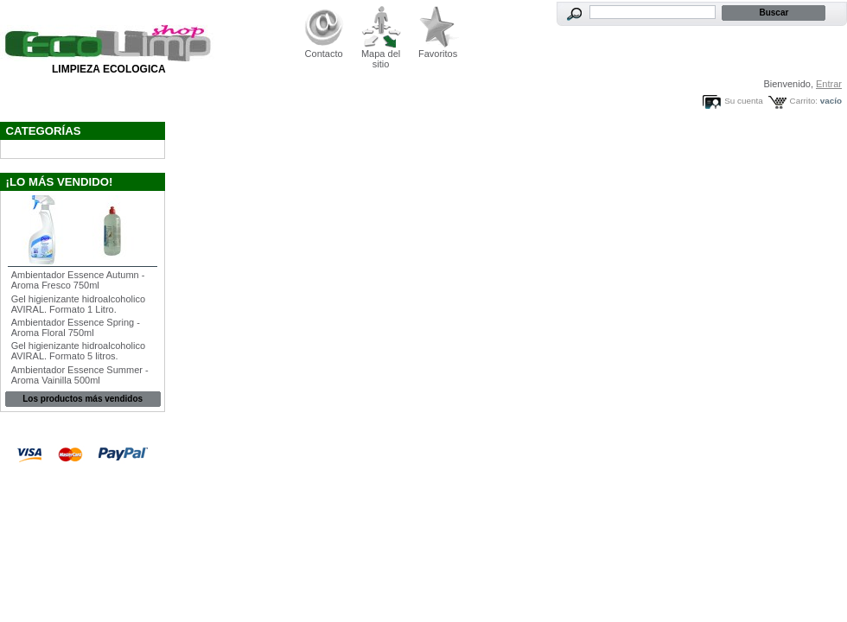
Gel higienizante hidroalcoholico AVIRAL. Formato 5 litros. (78, 350)
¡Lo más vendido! (59, 181)
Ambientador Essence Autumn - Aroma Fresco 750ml (78, 280)
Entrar (829, 84)
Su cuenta (743, 100)
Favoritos (437, 53)
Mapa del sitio (380, 58)
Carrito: (804, 100)
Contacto (324, 53)
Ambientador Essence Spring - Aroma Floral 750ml (75, 327)
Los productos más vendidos (82, 398)
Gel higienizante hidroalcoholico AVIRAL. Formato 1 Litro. (78, 304)
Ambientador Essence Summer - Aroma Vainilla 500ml (80, 375)
